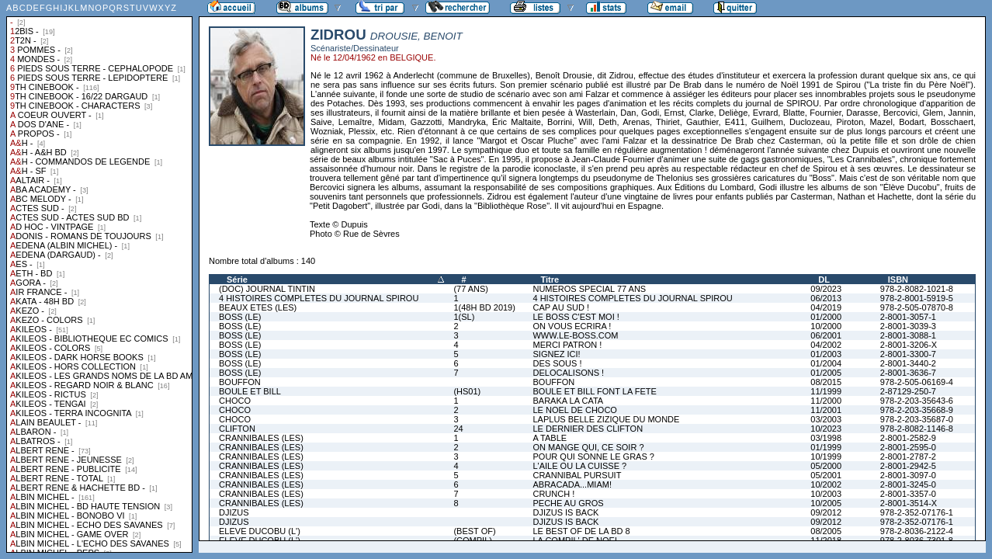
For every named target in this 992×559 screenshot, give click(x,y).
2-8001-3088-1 (908, 335)
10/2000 (825, 326)
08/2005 (825, 531)
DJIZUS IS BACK (565, 512)
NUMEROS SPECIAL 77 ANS (589, 288)
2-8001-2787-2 (908, 456)
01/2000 (825, 316)
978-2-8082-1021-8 (916, 288)
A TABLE (549, 438)
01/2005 (825, 372)
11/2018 (825, 540)
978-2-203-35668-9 (916, 410)
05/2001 (825, 475)
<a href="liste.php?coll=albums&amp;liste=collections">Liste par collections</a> (99, 276)
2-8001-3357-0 (908, 493)
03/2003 (825, 419)
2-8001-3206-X (908, 344)
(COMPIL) (472, 540)
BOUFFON (240, 382)
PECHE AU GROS (567, 503)
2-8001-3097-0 (908, 475)
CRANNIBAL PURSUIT (576, 475)
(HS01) (466, 391)
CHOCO (235, 400)
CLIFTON (237, 428)
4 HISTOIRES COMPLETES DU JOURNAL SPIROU (318, 298)
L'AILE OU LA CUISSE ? (579, 465)
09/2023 (825, 288)
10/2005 (825, 503)
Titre (549, 279)
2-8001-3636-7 (908, 372)
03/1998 (825, 438)
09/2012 (825, 512)
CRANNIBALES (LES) (261, 438)
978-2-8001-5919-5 (916, 298)
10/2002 (825, 484)
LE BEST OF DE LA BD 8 (581, 531)
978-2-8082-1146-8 (916, 428)
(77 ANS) (470, 288)
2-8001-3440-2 (908, 363)
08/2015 (825, 382)
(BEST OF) (474, 531)
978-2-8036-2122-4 (916, 531)
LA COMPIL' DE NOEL (575, 540)
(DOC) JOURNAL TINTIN (267, 288)
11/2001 (825, 410)
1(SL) (463, 316)
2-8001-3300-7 (908, 354)
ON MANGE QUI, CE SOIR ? (587, 447)
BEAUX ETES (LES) (258, 307)
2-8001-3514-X (908, 503)
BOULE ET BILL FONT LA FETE (594, 391)
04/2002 (825, 344)
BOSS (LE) (240, 316)
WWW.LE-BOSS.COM (575, 335)
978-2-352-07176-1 (916, 512)
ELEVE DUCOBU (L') (259, 531)
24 (458, 428)
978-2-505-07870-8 (916, 307)
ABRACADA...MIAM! (571, 484)
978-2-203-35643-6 (916, 400)
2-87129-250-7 (908, 391)
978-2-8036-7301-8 (916, 540)
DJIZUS (234, 512)
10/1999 (825, 456)
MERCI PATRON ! (567, 344)
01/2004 (825, 363)
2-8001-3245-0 (908, 484)
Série (237, 279)
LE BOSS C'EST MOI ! (575, 316)
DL (824, 279)
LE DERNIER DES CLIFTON (587, 428)
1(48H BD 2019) (484, 307)
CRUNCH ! (553, 493)
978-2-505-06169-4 (916, 382)
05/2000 (825, 465)
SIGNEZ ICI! (556, 354)
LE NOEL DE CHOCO (574, 410)
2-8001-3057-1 (908, 316)
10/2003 (825, 493)
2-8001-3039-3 (908, 326)
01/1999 (825, 447)
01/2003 (825, 354)
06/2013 (825, 298)
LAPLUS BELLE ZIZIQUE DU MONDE (605, 419)
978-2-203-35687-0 (916, 419)
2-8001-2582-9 (908, 438)
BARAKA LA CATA (567, 400)
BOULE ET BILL (250, 391)
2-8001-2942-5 (908, 465)
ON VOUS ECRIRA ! (571, 326)
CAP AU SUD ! (560, 307)
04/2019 (825, 307)
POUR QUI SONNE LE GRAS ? (593, 456)
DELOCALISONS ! (568, 372)
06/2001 (825, 335)
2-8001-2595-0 (908, 447)
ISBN (898, 279)
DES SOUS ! (556, 363)
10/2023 (825, 428)
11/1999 (825, 391)
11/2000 (825, 400)
